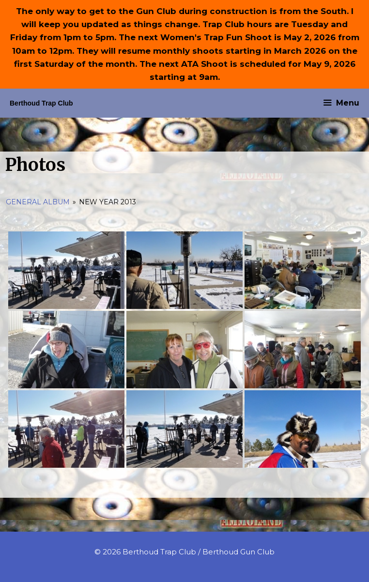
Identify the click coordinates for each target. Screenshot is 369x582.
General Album (38, 202)
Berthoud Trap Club (41, 103)
